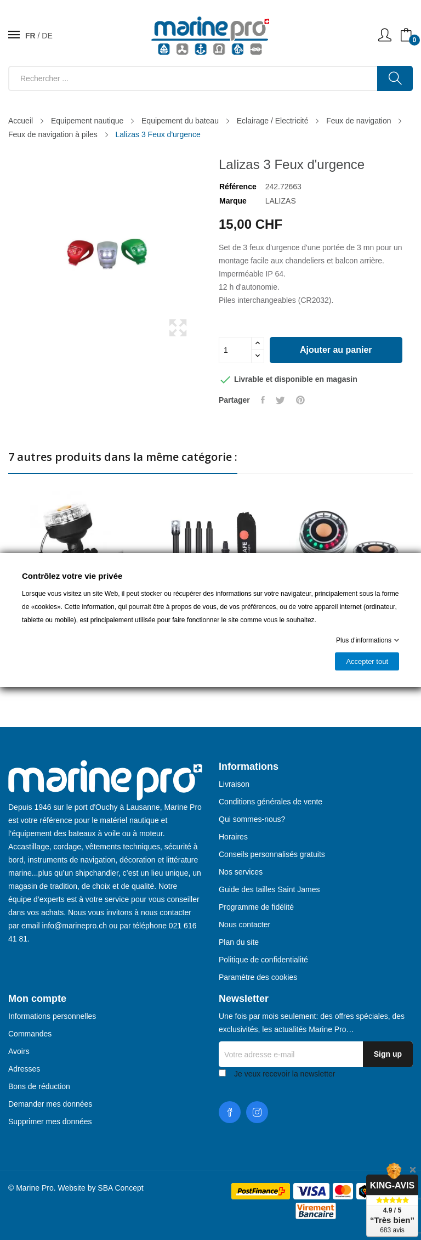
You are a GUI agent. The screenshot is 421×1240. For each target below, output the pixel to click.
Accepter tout (367, 661)
